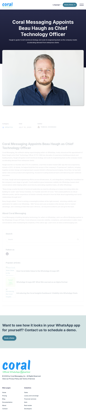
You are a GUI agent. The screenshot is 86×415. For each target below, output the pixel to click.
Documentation (7, 402)
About (4, 405)
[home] (8, 4)
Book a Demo (69, 5)
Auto (25, 402)
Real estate (28, 405)
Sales (26, 392)
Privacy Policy (14, 379)
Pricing (4, 395)
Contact (4, 408)
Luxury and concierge (31, 395)
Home (4, 392)
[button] (57, 4)
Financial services (30, 399)
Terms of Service (28, 379)
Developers (28, 408)
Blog (3, 399)
